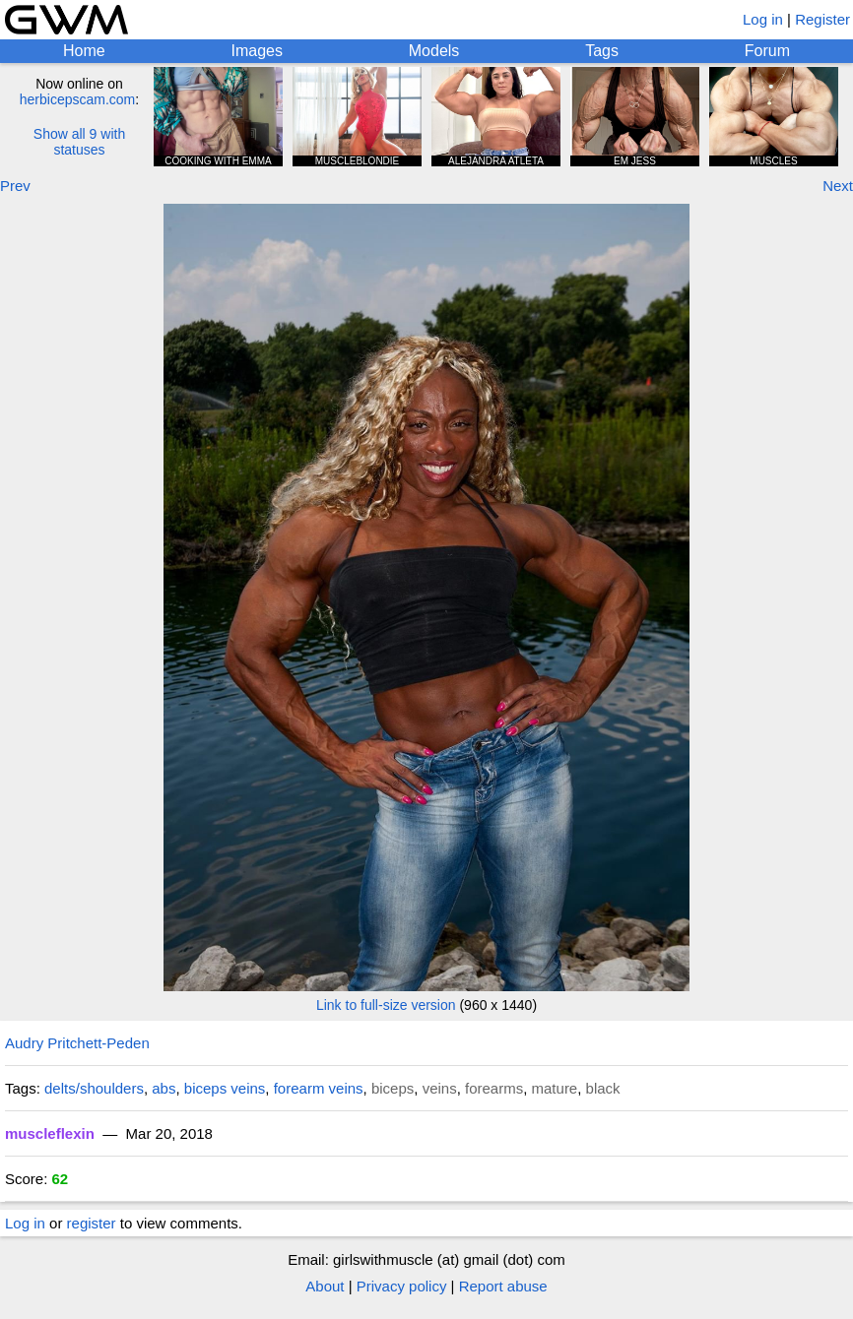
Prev (15, 185)
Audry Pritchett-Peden (77, 1043)
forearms (494, 1088)
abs (163, 1088)
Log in (763, 19)
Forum (767, 50)
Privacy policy (402, 1286)
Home (84, 50)
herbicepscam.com (78, 99)
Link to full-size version (386, 1005)
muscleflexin (50, 1133)
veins (440, 1088)
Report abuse (503, 1286)
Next (837, 185)
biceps (392, 1088)
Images (256, 50)
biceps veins (225, 1088)
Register (822, 19)
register (91, 1223)
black (603, 1088)
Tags (602, 50)
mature (555, 1088)
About (324, 1286)
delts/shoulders (94, 1088)
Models (434, 50)
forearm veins (318, 1088)
